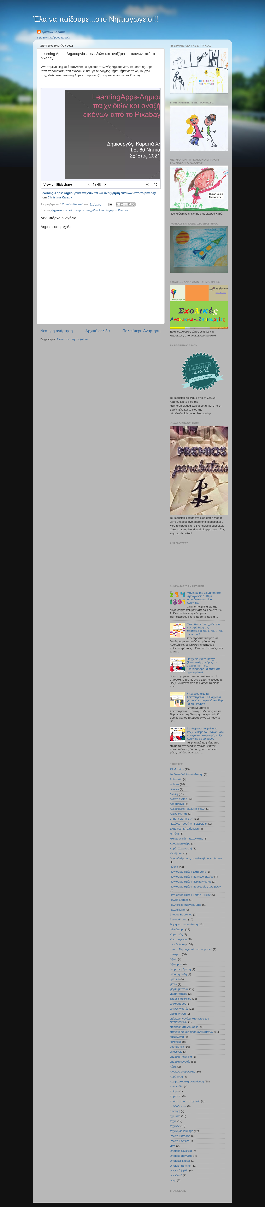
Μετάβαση (176, 853)
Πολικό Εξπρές (179, 899)
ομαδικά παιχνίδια (181, 1056)
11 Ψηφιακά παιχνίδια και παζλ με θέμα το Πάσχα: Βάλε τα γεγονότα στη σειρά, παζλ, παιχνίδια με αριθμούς (205, 733)
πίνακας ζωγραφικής (182, 1071)
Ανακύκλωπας (178, 813)
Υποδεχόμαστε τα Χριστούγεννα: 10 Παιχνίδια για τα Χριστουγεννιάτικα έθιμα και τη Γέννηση (205, 698)
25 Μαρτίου (177, 769)
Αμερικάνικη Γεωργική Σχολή (187, 808)
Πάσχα (174, 866)
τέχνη (173, 1121)
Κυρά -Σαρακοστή (181, 848)
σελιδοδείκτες (178, 1106)
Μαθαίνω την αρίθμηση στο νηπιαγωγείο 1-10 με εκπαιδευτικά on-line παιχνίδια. (204, 597)
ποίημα (174, 1091)
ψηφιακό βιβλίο (179, 1170)
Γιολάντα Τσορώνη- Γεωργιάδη (188, 823)
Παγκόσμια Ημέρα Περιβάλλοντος (190, 881)
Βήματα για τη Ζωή (181, 818)
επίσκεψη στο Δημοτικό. (184, 1026)
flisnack (174, 789)
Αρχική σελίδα (98, 331)
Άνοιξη (174, 794)
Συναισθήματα (178, 919)
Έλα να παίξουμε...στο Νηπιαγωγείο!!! (95, 19)
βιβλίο (173, 959)
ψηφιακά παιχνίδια (86, 210)
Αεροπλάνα (177, 803)
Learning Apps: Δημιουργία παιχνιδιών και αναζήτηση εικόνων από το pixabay (98, 193)
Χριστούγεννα (178, 939)
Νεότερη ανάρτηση (56, 331)
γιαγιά (173, 984)
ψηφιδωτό (176, 1175)
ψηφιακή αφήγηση (181, 1165)
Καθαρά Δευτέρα (180, 843)
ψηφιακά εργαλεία (62, 210)
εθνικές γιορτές (179, 1008)
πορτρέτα (175, 1096)
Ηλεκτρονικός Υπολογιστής (186, 838)
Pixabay (123, 210)
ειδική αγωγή (178, 1013)
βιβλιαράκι (176, 964)
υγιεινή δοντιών (179, 1140)
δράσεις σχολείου (180, 998)
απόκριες (175, 954)
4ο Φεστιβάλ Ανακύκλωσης (186, 774)
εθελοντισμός (178, 1003)
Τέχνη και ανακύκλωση (184, 924)
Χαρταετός (176, 934)
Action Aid (176, 779)
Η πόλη (174, 833)
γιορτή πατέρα (178, 993)
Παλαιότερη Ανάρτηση (141, 331)
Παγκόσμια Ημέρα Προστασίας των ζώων (195, 886)
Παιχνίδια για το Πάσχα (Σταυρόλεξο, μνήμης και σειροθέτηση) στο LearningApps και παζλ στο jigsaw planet (203, 665)
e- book (174, 784)
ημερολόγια (177, 1036)
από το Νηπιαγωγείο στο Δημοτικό (191, 949)
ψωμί (173, 1180)
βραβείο (175, 979)
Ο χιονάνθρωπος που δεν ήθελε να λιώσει (196, 858)
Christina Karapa (60, 197)
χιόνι (172, 1145)
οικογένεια (176, 1051)
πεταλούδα (176, 1086)
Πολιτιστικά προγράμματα (185, 904)
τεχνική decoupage (181, 1131)
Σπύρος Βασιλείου (181, 914)
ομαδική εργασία (180, 1061)
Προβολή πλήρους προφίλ (53, 37)
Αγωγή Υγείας (178, 798)
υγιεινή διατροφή (180, 1135)
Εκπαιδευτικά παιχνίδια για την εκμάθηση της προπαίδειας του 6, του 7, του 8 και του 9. (205, 629)
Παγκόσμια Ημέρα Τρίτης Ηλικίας (190, 894)
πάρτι (173, 1066)
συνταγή (175, 1111)
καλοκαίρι (176, 1041)
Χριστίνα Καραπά (53, 32)
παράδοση (176, 1076)
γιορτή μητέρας (179, 989)
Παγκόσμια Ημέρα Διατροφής (188, 871)
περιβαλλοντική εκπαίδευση (187, 1081)
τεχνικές (174, 1126)
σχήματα (175, 1116)
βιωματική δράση (180, 969)
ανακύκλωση (178, 944)
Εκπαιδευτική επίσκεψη (184, 828)
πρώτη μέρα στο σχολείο (185, 1101)
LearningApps (107, 210)
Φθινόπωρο (177, 929)
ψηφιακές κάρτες (180, 1160)
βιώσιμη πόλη (178, 974)
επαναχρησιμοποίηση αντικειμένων (191, 1031)
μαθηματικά (177, 1046)
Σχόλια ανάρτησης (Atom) (73, 339)
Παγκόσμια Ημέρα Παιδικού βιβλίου (191, 876)
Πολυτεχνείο (177, 909)
